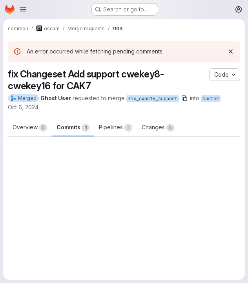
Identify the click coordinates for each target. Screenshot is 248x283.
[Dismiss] (230, 51)
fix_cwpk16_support (152, 99)
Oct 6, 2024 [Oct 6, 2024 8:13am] (23, 107)
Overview (30, 128)
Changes (158, 128)
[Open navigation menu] (23, 9)
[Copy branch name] (184, 98)
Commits (73, 128)
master (210, 99)
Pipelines (115, 128)
